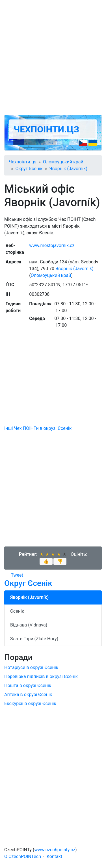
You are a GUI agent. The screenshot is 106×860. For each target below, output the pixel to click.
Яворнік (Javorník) (68, 168)
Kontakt (54, 856)
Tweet (17, 575)
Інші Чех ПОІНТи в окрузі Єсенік (38, 428)
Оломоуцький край (63, 162)
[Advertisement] (53, 57)
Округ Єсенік (29, 168)
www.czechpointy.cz (54, 849)
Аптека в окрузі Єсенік (28, 694)
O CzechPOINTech (22, 856)
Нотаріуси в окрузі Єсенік (31, 667)
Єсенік (17, 611)
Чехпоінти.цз (46, 129)
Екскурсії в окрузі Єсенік (30, 703)
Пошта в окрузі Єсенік (27, 685)
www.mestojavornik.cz (51, 245)
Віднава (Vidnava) (28, 625)
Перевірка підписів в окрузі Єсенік (41, 676)
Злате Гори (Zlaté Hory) (34, 638)
